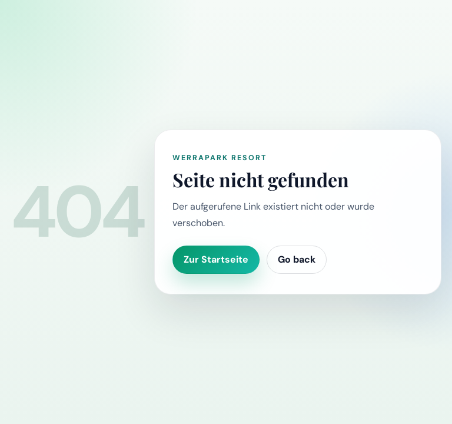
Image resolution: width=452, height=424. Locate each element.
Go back (296, 259)
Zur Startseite (216, 259)
